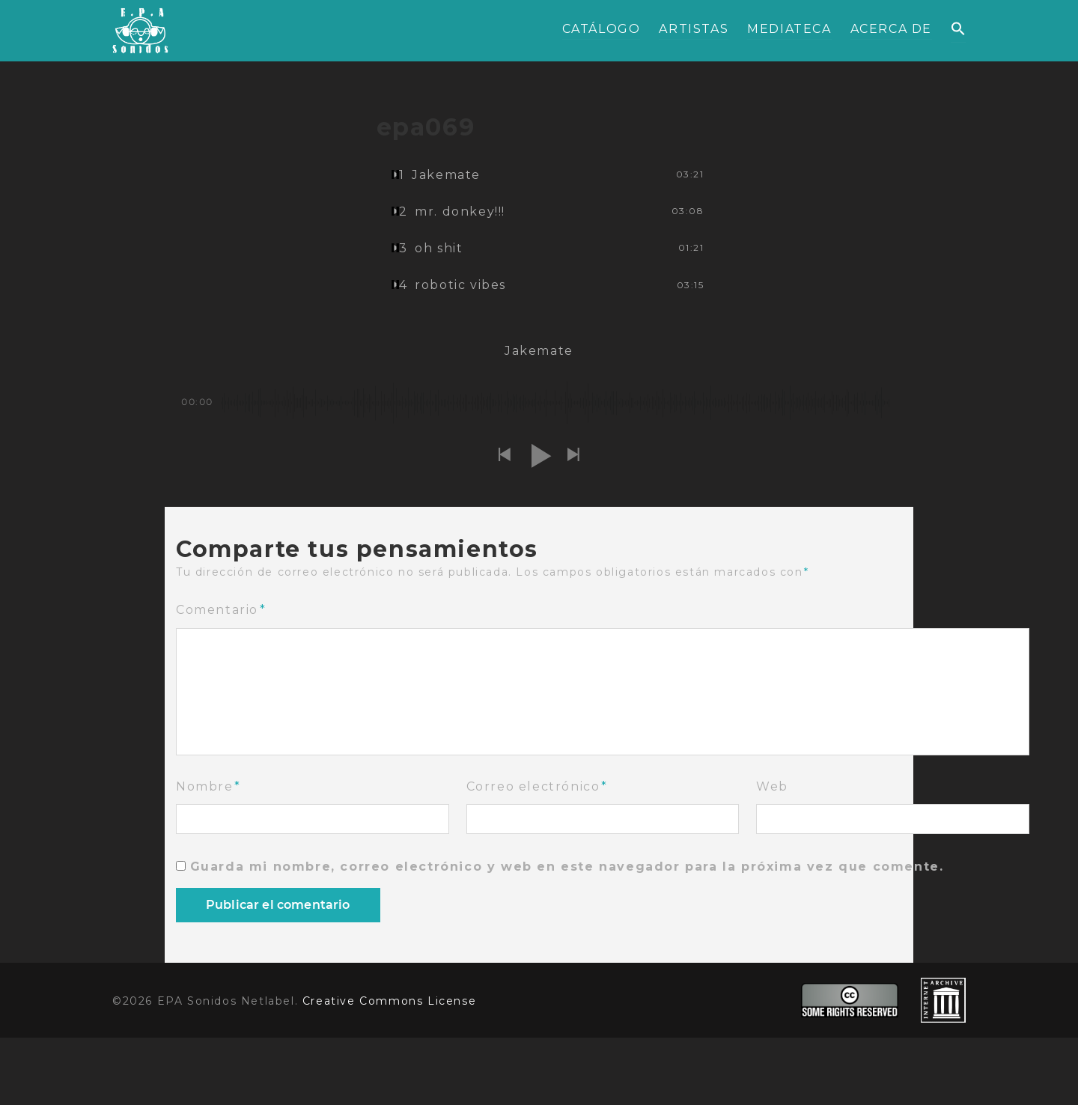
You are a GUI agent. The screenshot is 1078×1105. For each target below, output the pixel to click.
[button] (958, 30)
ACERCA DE (891, 29)
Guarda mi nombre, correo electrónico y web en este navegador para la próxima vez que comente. (567, 866)
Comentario (221, 610)
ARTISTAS (693, 29)
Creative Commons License (389, 1001)
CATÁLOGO (601, 29)
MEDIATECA (789, 29)
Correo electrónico (537, 786)
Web (772, 786)
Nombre (208, 786)
